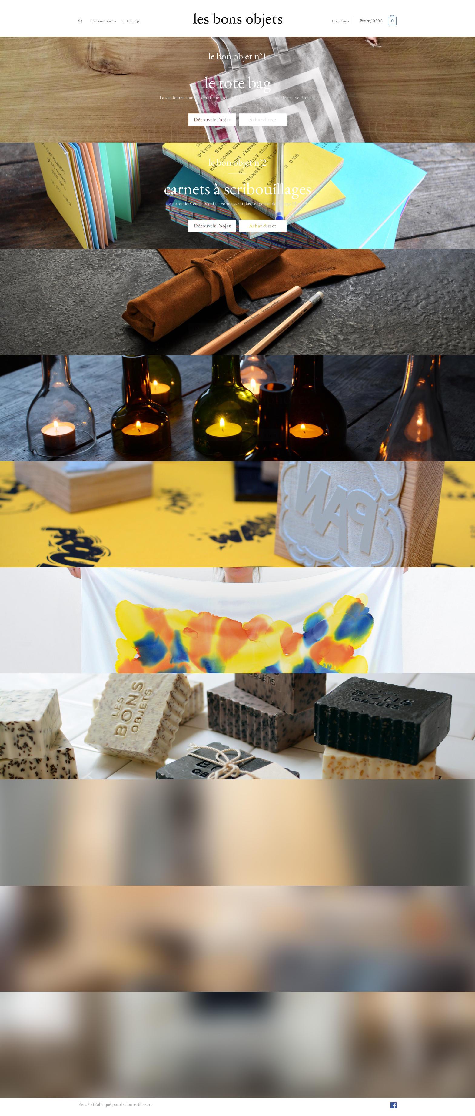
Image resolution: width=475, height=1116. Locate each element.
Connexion (340, 20)
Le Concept (131, 20)
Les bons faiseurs (103, 20)
